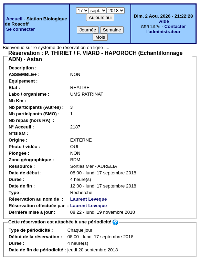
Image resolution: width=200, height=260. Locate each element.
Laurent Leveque (88, 199)
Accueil (14, 18)
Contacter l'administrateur (166, 29)
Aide (164, 21)
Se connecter (20, 29)
